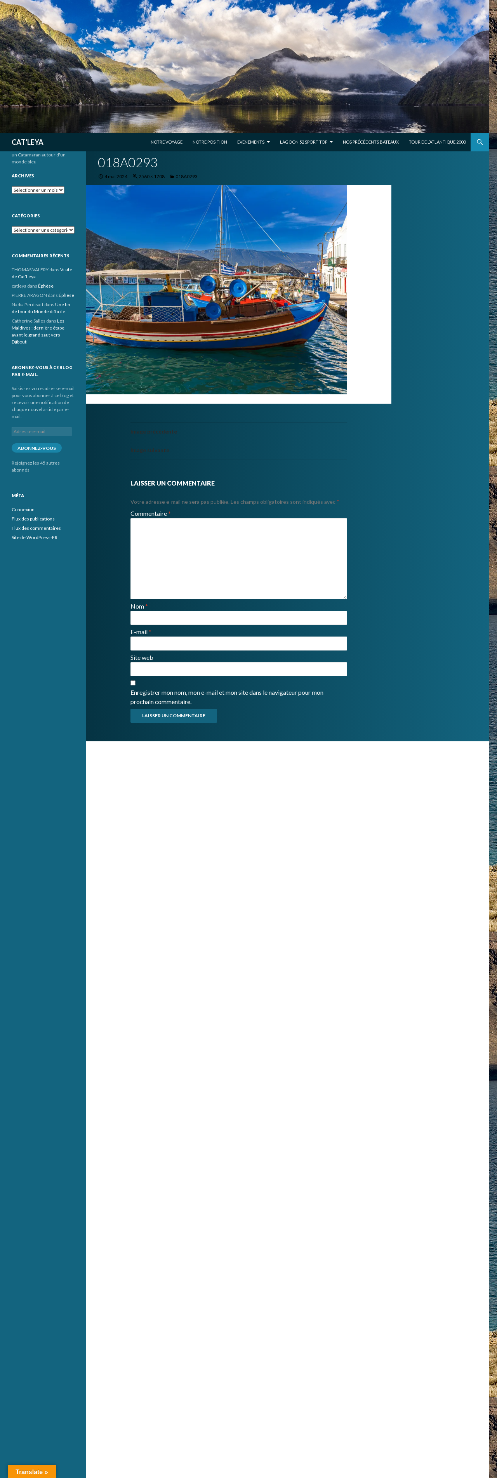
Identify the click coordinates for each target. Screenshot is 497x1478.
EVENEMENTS (250, 141)
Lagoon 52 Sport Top (303, 141)
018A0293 (187, 176)
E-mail (140, 631)
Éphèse (46, 286)
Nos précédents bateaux (371, 141)
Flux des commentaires (36, 528)
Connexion (23, 509)
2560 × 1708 (152, 176)
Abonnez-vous (36, 448)
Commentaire (150, 513)
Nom (139, 606)
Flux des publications (33, 519)
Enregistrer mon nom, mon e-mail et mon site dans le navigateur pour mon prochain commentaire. (226, 697)
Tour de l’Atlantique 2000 (437, 141)
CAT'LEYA (27, 142)
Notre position (210, 141)
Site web (141, 657)
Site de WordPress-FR (34, 537)
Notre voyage (166, 141)
